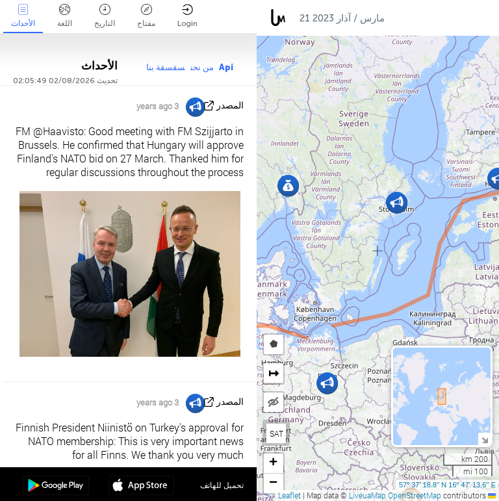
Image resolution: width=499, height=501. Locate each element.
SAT (276, 433)
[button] (327, 383)
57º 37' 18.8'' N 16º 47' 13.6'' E (447, 485)
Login (187, 16)
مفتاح (146, 16)
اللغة (64, 16)
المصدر (230, 105)
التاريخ (104, 16)
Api (226, 67)
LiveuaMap (367, 495)
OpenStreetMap (414, 495)
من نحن (202, 67)
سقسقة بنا (165, 67)
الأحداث (23, 16)
